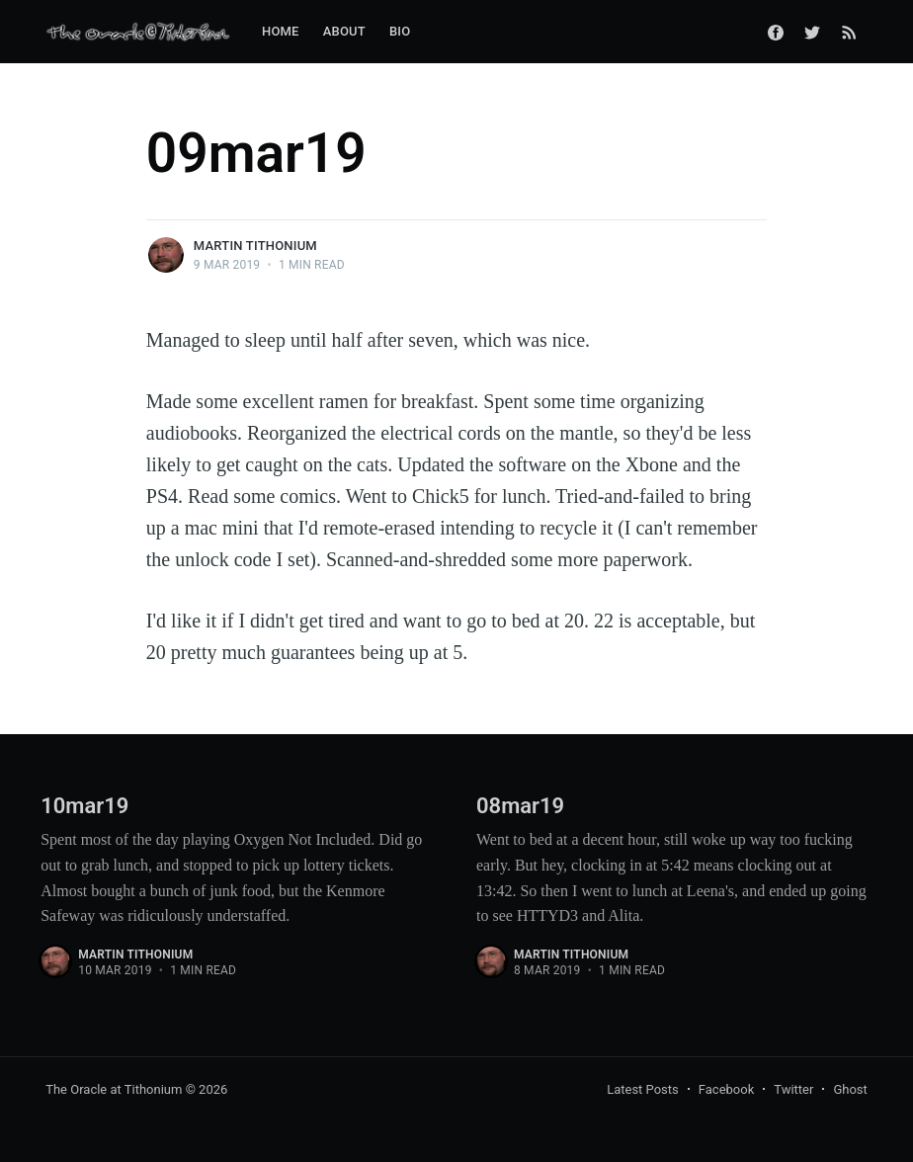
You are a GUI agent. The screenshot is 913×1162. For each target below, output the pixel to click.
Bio (399, 31)
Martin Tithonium (255, 245)
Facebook (726, 1089)
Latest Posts (643, 1089)
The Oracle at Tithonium (113, 1089)
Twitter (793, 1089)
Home (280, 31)
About (344, 31)
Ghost (850, 1089)
